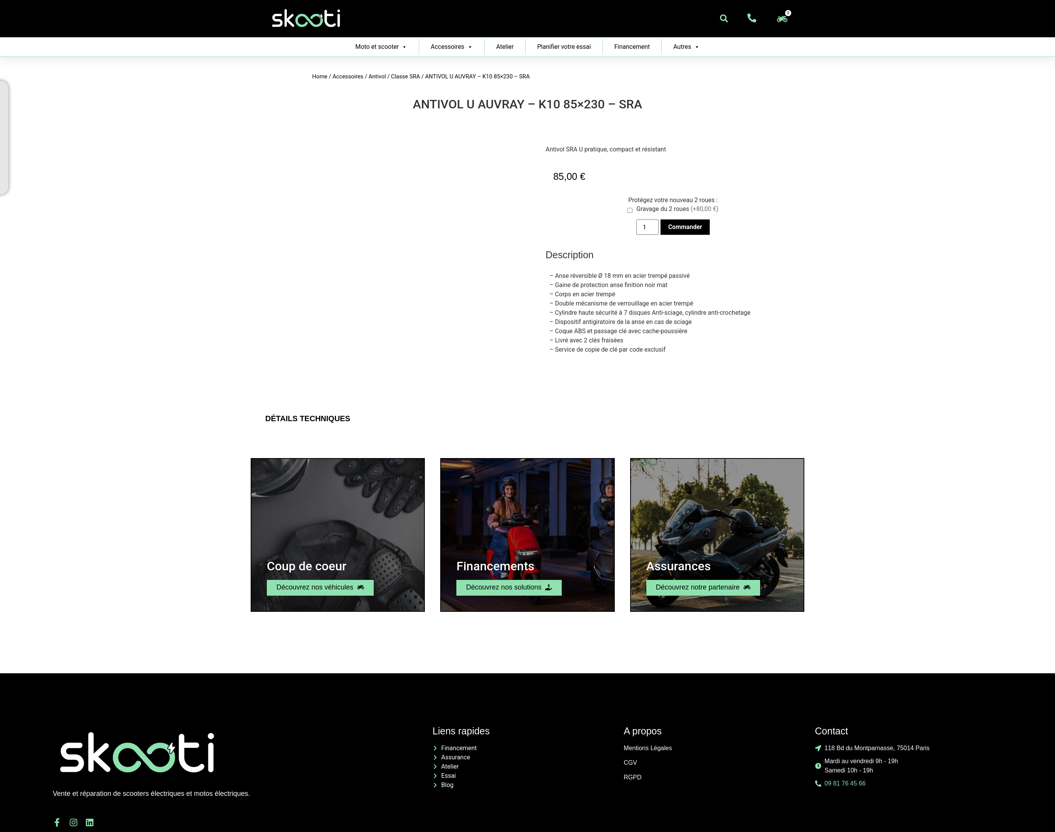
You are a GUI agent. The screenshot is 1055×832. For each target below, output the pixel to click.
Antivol (377, 76)
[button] (724, 18)
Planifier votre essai (564, 46)
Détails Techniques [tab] (307, 418)
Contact (831, 731)
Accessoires (452, 47)
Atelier (505, 46)
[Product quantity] (647, 227)
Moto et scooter (381, 47)
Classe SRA (405, 76)
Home (320, 76)
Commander (685, 227)
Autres (686, 47)
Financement (632, 46)
